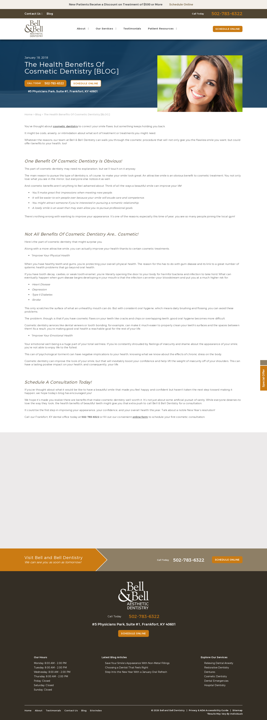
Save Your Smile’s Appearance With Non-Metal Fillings (137, 663)
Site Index (94, 710)
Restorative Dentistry (216, 667)
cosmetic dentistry (65, 126)
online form (140, 417)
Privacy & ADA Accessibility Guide (208, 710)
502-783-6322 (90, 417)
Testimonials (132, 28)
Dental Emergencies (216, 681)
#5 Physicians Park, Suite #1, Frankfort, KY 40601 (63, 91)
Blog (50, 14)
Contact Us (33, 14)
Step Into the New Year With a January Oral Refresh (136, 672)
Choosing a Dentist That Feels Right (126, 667)
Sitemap (237, 710)
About (81, 28)
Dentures (209, 672)
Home (29, 114)
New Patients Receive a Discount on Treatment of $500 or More (115, 4)
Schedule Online (181, 4)
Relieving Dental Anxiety (218, 663)
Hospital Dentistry (215, 685)
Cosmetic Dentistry (215, 676)
